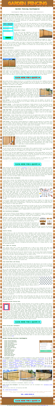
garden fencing (49, 16)
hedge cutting (47, 365)
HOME (37, 6)
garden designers (13, 364)
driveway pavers (18, 363)
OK (47, 405)
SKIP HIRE (33, 365)
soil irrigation (26, 358)
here (32, 382)
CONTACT (46, 6)
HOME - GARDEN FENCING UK (27, 394)
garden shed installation (37, 361)
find (6, 327)
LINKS (40, 6)
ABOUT (43, 6)
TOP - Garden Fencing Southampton (10, 389)
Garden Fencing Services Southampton (15, 338)
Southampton (24, 167)
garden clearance (29, 362)
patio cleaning (12, 362)
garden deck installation (37, 363)
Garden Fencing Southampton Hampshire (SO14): (13, 14)
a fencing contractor (39, 357)
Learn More (43, 405)
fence (23, 42)
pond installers (18, 365)
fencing (24, 35)
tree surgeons (29, 364)
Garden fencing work (7, 167)
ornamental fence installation (26, 311)
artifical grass (18, 361)
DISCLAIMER (50, 6)
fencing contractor (46, 19)
